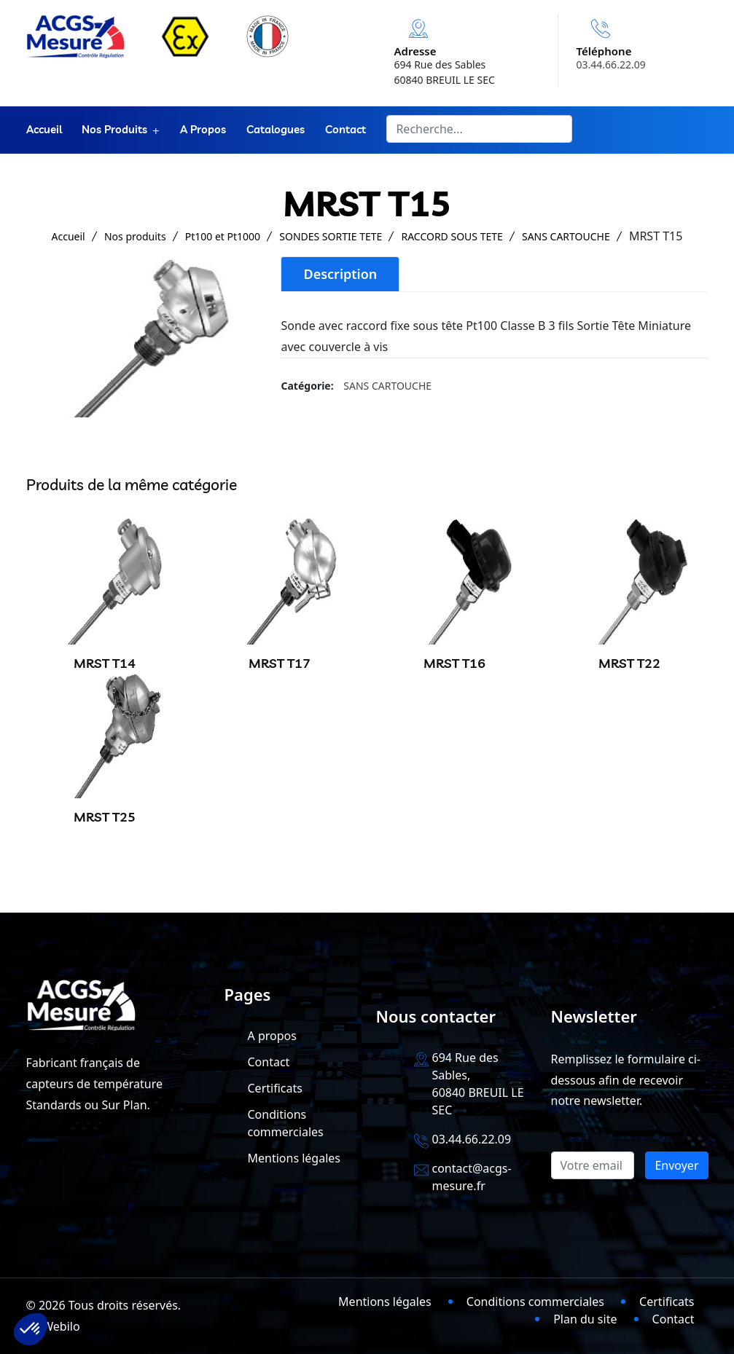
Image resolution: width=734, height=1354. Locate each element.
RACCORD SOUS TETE (451, 236)
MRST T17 (280, 663)
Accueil (44, 130)
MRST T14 (105, 663)
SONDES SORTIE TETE (330, 236)
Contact (346, 130)
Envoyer (676, 1165)
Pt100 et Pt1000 (222, 236)
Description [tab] (340, 274)
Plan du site (585, 1319)
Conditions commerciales (535, 1302)
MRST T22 (629, 663)
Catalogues (276, 130)
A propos (204, 130)
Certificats (275, 1088)
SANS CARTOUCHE (566, 236)
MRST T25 (105, 816)
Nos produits (115, 130)
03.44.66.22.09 (611, 64)
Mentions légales (294, 1158)
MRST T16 (454, 663)
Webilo (60, 1326)
